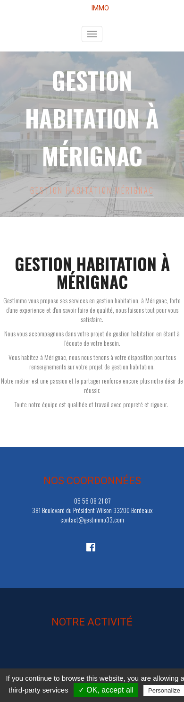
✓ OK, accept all (106, 690)
